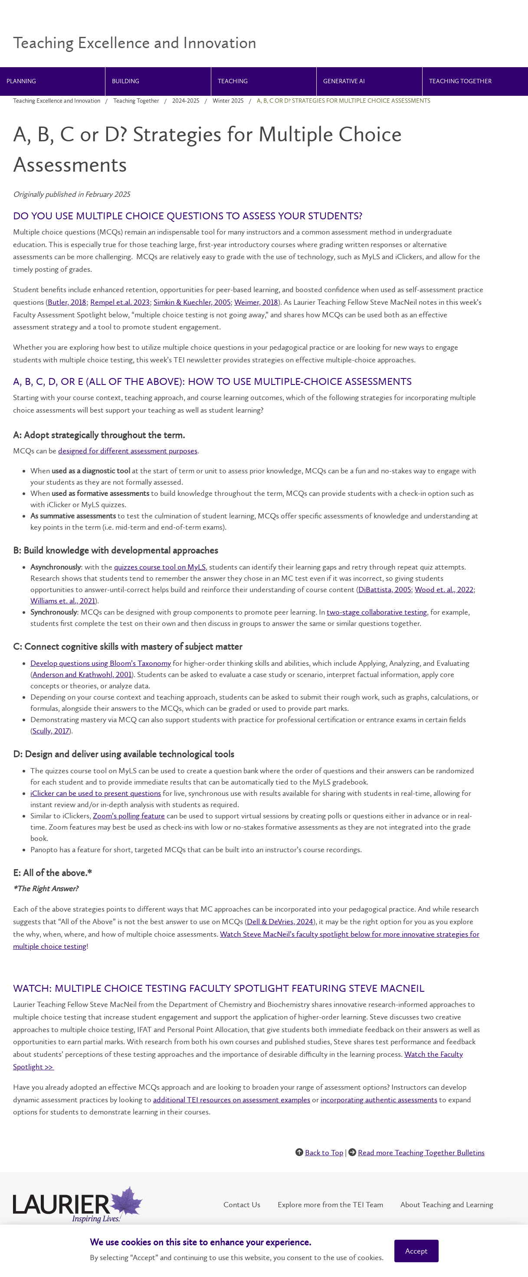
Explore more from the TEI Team (330, 1204)
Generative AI (344, 81)
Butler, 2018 (67, 302)
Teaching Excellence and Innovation (56, 100)
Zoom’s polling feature (129, 816)
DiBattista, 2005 (384, 589)
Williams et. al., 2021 (62, 601)
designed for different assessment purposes (127, 451)
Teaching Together (460, 81)
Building (125, 81)
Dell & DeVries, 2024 (280, 921)
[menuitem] (52, 81)
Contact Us (241, 1204)
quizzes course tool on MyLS (160, 567)
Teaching (233, 81)
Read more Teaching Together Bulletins (421, 1152)
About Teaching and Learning (446, 1204)
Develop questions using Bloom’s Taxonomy (100, 663)
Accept (416, 1251)
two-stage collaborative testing (377, 612)
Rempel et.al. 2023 (120, 302)
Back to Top (324, 1152)
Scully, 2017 (51, 731)
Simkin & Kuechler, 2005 (192, 302)
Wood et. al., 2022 (444, 589)
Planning (21, 81)
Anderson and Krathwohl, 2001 (82, 674)
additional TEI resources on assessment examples (231, 1099)
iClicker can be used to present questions (95, 793)
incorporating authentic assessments (379, 1099)
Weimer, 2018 (256, 302)
